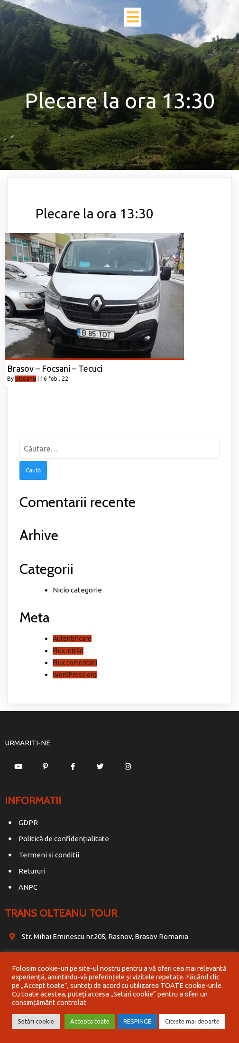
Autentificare (72, 638)
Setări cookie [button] (36, 1021)
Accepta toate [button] (90, 1021)
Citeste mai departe (192, 1021)
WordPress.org (75, 674)
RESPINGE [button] (137, 1021)
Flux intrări (68, 651)
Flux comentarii (75, 663)
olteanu (25, 379)
